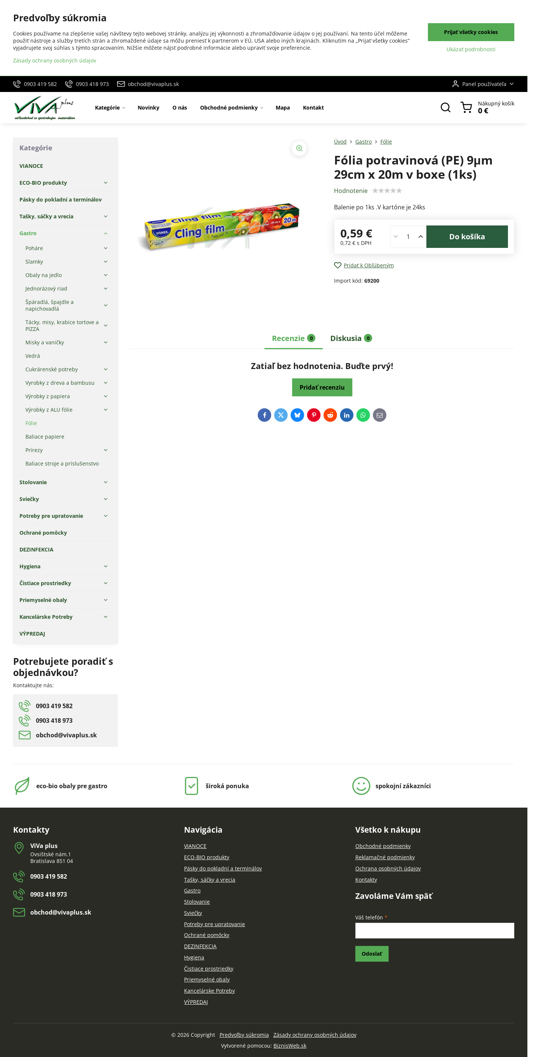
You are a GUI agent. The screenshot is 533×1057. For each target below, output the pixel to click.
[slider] (387, 191)
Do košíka (467, 236)
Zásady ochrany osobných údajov (314, 1034)
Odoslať (372, 953)
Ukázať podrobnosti (471, 49)
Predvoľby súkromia (244, 1034)
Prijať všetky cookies (471, 32)
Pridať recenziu (322, 387)
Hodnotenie (351, 191)
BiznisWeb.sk (289, 1045)
